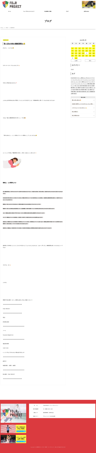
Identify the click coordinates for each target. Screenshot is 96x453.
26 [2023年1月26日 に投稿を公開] (83, 55)
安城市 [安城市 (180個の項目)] (93, 85)
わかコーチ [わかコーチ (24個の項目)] (89, 77)
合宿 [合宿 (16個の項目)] (88, 85)
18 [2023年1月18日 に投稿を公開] (79, 53)
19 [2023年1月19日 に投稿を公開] (83, 53)
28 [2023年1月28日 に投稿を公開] (90, 55)
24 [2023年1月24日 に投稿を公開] (76, 55)
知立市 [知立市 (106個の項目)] (74, 89)
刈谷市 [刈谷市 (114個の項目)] (81, 85)
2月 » (90, 60)
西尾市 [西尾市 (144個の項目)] (83, 89)
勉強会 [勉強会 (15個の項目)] (86, 85)
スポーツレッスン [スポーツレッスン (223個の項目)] (74, 81)
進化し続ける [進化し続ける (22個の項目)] (87, 91)
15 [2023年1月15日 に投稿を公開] (93, 50)
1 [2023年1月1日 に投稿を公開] (93, 45)
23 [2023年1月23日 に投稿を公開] (72, 55)
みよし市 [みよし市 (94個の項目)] (85, 77)
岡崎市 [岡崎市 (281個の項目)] (79, 87)
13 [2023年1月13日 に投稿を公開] (86, 50)
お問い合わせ (86, 11)
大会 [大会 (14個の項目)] (91, 85)
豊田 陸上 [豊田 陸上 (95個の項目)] (87, 89)
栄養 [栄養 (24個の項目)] (90, 87)
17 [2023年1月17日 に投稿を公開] (76, 53)
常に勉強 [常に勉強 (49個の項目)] (82, 87)
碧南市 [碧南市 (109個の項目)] (77, 89)
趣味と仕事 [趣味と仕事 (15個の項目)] (76, 91)
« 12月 (76, 60)
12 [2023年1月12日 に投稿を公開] (83, 50)
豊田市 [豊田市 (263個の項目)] (91, 89)
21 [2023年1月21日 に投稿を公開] (90, 53)
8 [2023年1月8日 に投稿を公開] (93, 48)
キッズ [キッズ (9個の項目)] (74, 79)
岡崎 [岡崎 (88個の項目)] (72, 87)
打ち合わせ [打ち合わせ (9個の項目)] (87, 87)
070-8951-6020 (6, 321)
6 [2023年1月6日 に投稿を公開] (86, 48)
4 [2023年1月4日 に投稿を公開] (79, 48)
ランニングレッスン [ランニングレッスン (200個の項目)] (79, 83)
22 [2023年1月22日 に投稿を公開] (93, 53)
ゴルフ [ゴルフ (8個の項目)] (93, 79)
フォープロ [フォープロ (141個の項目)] (91, 81)
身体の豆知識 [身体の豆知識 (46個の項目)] (81, 91)
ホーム (9, 11)
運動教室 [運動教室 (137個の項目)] (92, 91)
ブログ (67, 11)
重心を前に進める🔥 (76, 100)
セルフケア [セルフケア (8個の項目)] (86, 81)
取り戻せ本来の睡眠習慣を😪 (14, 44)
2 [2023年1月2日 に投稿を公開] (72, 48)
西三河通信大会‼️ (75, 115)
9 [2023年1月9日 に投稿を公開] (72, 50)
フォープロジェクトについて (28, 11)
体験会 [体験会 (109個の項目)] (91, 83)
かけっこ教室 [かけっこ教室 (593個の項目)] (80, 77)
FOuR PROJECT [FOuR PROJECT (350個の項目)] (74, 77)
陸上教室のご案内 (48, 11)
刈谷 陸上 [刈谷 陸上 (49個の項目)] (77, 85)
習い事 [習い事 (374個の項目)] (80, 89)
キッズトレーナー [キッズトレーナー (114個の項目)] (79, 79)
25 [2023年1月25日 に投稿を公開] (79, 55)
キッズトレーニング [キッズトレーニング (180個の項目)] (87, 79)
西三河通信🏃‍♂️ (75, 111)
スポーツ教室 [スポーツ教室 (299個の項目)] (81, 81)
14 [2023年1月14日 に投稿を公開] (90, 50)
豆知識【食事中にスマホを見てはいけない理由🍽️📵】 (83, 103)
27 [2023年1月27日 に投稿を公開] (86, 55)
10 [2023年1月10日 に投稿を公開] (76, 50)
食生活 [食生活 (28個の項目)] (75, 93)
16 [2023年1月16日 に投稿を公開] (72, 53)
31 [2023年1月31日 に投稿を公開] (76, 58)
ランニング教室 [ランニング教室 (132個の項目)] (86, 83)
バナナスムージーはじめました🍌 (79, 107)
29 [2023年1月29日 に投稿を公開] (93, 55)
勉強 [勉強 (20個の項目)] (83, 85)
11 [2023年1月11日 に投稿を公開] (79, 50)
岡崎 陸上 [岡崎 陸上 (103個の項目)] (75, 87)
